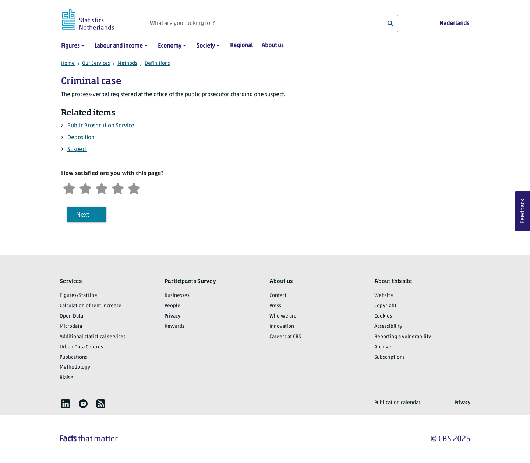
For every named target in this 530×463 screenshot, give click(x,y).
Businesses (177, 295)
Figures (70, 46)
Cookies (383, 316)
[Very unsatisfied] (69, 187)
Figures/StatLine (78, 295)
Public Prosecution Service (100, 126)
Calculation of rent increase (90, 306)
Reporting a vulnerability (402, 336)
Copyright (385, 306)
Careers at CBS (285, 336)
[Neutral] (101, 187)
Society (206, 46)
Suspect (77, 149)
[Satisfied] (118, 187)
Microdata (71, 326)
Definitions (157, 63)
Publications (73, 357)
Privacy (172, 316)
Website (383, 295)
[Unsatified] (85, 187)
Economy (169, 46)
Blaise (66, 377)
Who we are (283, 316)
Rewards (174, 326)
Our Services (96, 63)
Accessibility (388, 326)
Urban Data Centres (81, 347)
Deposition (81, 138)
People (172, 306)
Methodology (75, 367)
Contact (277, 295)
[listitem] (65, 404)
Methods (127, 63)
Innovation (281, 326)
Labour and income (119, 46)
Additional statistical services (93, 336)
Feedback (523, 211)
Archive (382, 347)
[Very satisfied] (134, 187)
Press (275, 306)
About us (272, 46)
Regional (241, 46)
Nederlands (454, 24)
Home (68, 63)
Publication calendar (397, 402)
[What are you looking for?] (271, 23)
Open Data (71, 316)
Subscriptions (389, 357)
